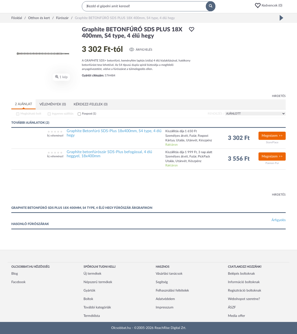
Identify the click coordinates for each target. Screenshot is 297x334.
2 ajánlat (23, 104)
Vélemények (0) (52, 104)
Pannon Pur (272, 163)
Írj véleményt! (55, 135)
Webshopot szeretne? (244, 299)
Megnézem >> (272, 135)
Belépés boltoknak (241, 273)
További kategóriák (97, 307)
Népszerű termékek (98, 282)
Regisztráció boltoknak (244, 290)
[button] (270, 5)
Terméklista (92, 316)
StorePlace (272, 142)
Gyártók (89, 290)
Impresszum (165, 307)
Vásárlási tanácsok (169, 273)
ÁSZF (232, 307)
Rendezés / (216, 113)
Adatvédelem (165, 299)
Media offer (236, 316)
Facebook (18, 282)
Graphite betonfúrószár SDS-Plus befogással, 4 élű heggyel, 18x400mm (109, 154)
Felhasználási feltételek (172, 290)
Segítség (162, 282)
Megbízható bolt (30, 113)
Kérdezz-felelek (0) (91, 104)
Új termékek (92, 273)
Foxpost (89, 113)
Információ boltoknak (244, 282)
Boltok (88, 299)
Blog (14, 273)
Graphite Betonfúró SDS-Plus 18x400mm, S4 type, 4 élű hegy (114, 133)
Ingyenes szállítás (62, 113)
